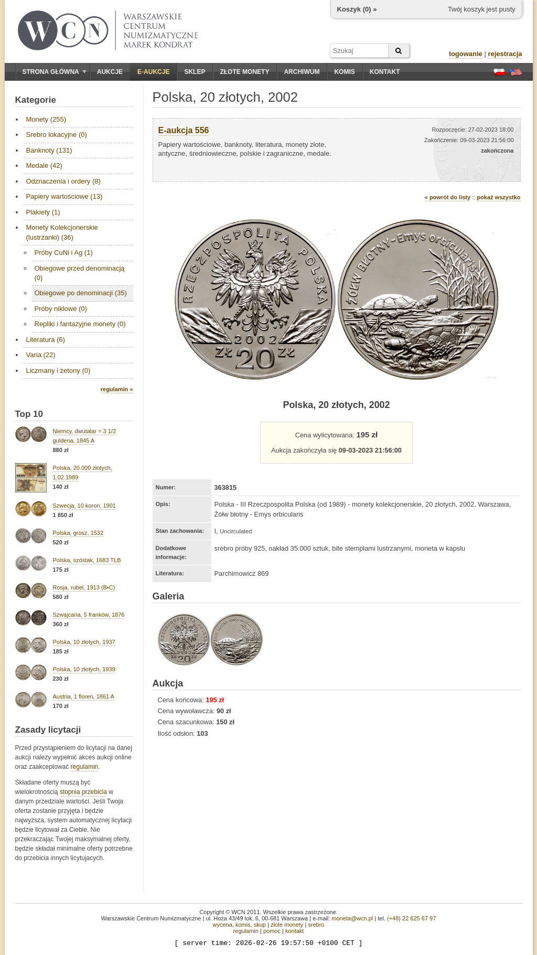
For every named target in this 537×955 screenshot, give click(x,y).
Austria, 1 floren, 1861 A (83, 696)
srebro (316, 924)
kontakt (294, 931)
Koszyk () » (357, 9)
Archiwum (301, 72)
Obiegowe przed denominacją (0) (80, 273)
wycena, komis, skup (238, 924)
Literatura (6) (45, 340)
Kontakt (385, 72)
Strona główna (55, 72)
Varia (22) (41, 355)
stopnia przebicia (83, 792)
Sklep (194, 72)
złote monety (287, 924)
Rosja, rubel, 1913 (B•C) (84, 587)
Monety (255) (46, 119)
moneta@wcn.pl (352, 918)
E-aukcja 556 (183, 130)
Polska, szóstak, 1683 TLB (87, 560)
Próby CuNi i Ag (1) (64, 252)
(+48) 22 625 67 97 (411, 918)
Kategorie (35, 100)
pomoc (272, 931)
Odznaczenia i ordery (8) (63, 181)
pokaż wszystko (498, 197)
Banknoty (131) (49, 150)
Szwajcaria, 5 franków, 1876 (89, 614)
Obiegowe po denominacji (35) (81, 293)
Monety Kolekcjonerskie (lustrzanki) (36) (62, 232)
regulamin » (117, 389)
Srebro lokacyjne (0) (56, 134)
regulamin (85, 766)
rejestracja (505, 54)
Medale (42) (44, 165)
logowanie (465, 54)
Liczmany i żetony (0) (58, 370)
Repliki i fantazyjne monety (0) (80, 324)
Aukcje (110, 72)
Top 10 (29, 414)
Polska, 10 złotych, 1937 (84, 642)
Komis (344, 72)
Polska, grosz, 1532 (78, 533)
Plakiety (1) (43, 212)
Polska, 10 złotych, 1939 (84, 669)
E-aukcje (153, 72)
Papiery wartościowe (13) (64, 196)
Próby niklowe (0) (61, 309)
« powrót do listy (447, 197)
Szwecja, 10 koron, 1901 (84, 505)
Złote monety (244, 72)
